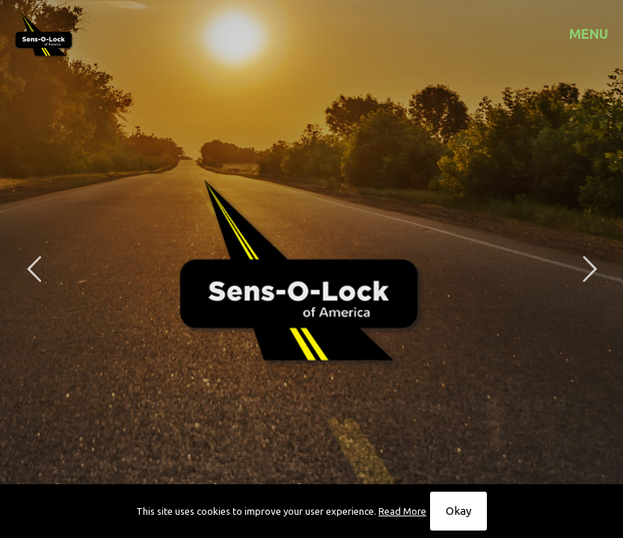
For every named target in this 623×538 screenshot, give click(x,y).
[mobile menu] (599, 33)
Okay (458, 510)
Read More (402, 511)
